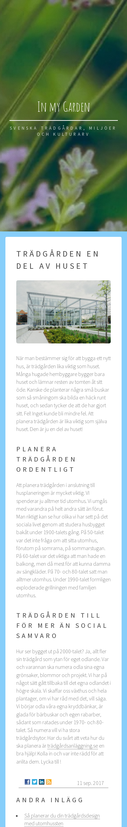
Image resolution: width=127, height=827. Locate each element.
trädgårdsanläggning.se (72, 745)
